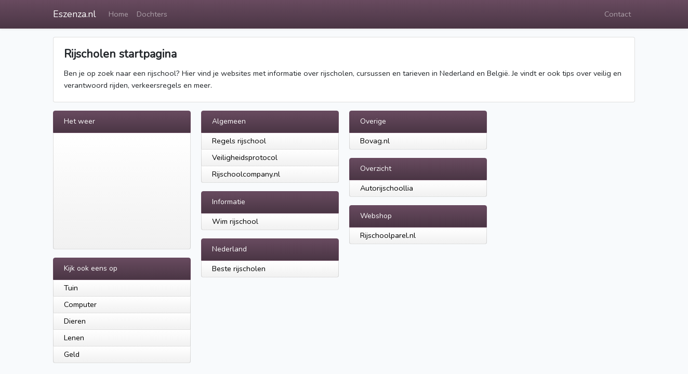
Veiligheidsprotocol (244, 157)
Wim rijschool (235, 221)
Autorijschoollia (386, 188)
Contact (617, 14)
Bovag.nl (375, 141)
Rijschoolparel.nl (388, 235)
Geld (72, 354)
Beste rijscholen (239, 268)
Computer (80, 304)
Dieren (75, 321)
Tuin (71, 288)
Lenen (74, 337)
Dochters (152, 14)
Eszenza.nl (74, 14)
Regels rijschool (239, 141)
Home (118, 14)
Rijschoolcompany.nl (246, 174)
